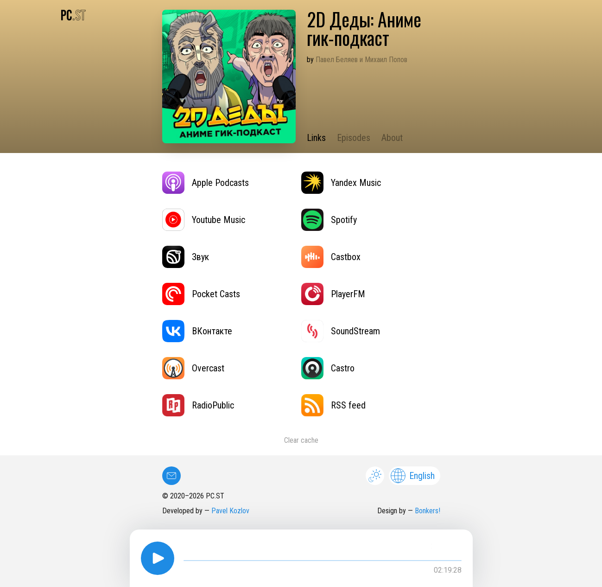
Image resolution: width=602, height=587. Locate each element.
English (413, 475)
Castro (328, 368)
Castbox (331, 257)
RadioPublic (198, 405)
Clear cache (301, 440)
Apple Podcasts (205, 183)
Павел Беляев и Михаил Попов (361, 59)
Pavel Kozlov (230, 510)
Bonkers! (427, 510)
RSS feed (333, 405)
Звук (185, 257)
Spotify (329, 220)
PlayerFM (333, 294)
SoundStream (340, 331)
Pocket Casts (201, 294)
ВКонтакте (197, 331)
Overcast (193, 368)
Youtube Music (203, 220)
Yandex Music (341, 183)
